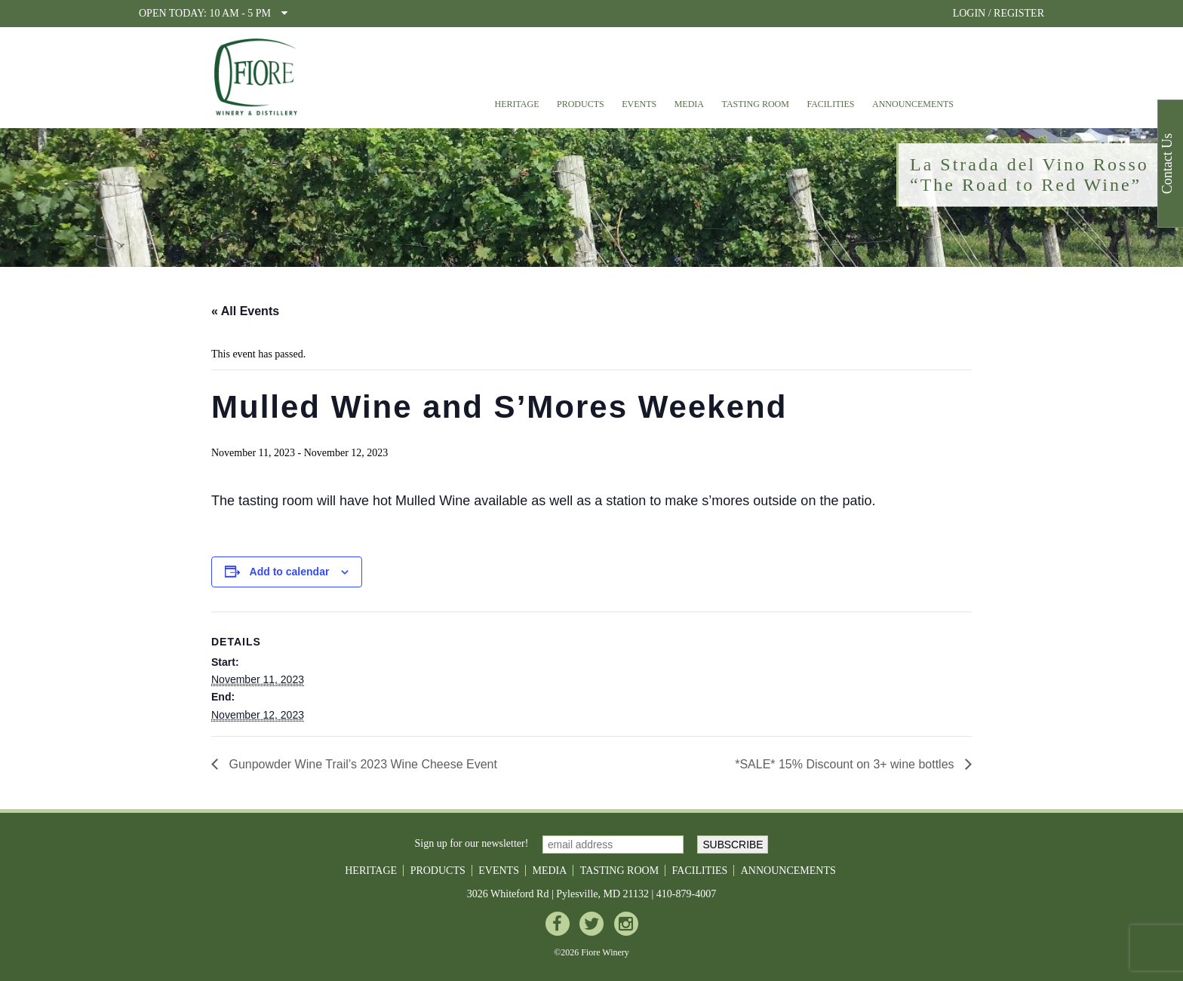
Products (580, 104)
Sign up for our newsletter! (472, 843)
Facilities (830, 104)
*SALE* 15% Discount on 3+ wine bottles (846, 764)
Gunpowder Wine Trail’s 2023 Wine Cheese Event (361, 764)
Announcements (913, 104)
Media (689, 104)
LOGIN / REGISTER (998, 13)
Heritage (516, 104)
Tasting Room (755, 104)
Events (639, 104)
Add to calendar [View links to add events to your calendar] (290, 572)
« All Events (245, 311)
